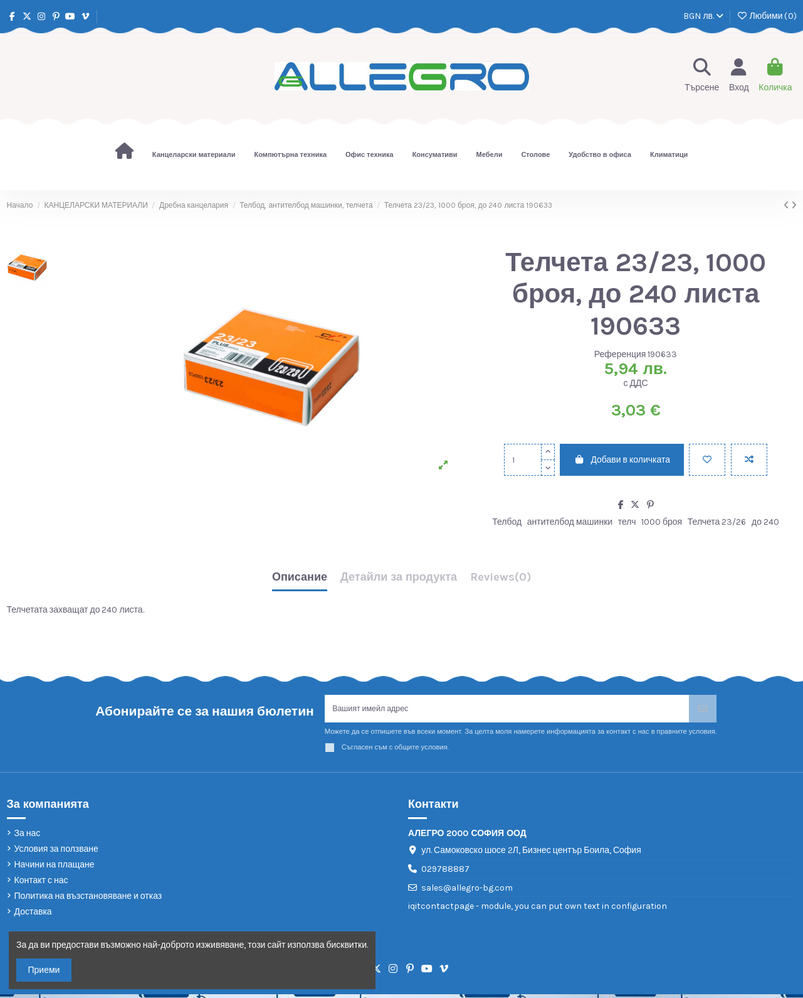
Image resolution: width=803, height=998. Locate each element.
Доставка (33, 915)
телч (627, 522)
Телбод (507, 522)
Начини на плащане (54, 867)
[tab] (500, 580)
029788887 (445, 872)
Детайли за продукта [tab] (398, 577)
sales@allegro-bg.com (467, 891)
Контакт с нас (41, 884)
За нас (27, 836)
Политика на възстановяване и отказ (88, 899)
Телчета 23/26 (717, 522)
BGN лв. (703, 16)
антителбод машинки (569, 522)
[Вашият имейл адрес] (507, 710)
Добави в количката (622, 459)
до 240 (765, 522)
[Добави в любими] (707, 460)
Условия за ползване (56, 852)
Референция (620, 354)
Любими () (766, 16)
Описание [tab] (299, 577)
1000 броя (661, 522)
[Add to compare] (749, 460)
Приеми (44, 970)
